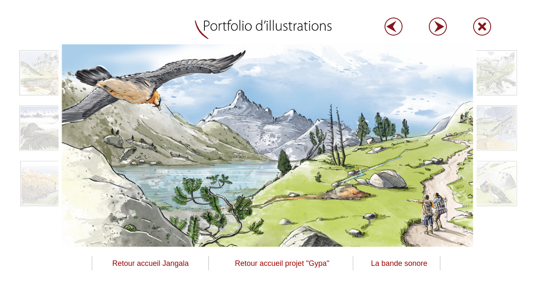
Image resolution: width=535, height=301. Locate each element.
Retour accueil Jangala (150, 263)
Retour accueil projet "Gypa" (282, 263)
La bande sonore (399, 263)
